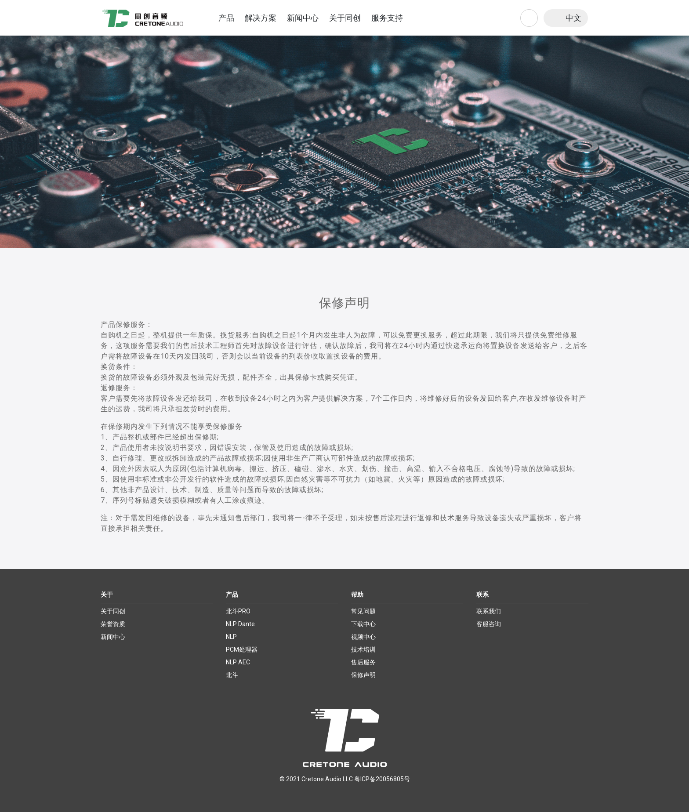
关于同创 (345, 17)
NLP (231, 636)
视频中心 (363, 636)
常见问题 (363, 611)
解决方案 (260, 17)
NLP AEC (238, 662)
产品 (226, 17)
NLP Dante (240, 623)
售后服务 (363, 662)
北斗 (232, 674)
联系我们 (488, 611)
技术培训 (363, 649)
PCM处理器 (241, 649)
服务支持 (387, 17)
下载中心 (363, 623)
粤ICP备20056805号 (382, 779)
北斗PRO (238, 611)
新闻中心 (303, 17)
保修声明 (363, 674)
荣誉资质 (113, 623)
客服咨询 (488, 623)
